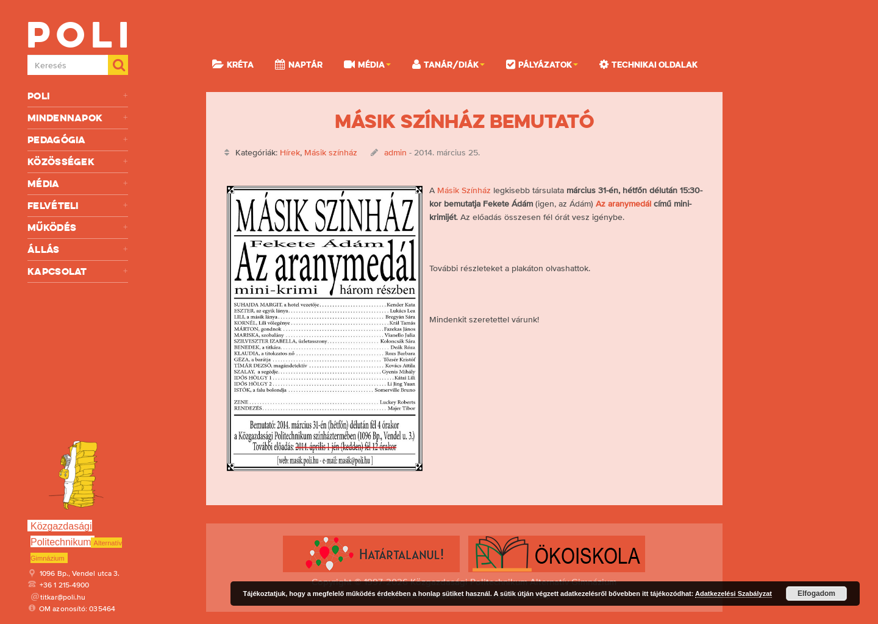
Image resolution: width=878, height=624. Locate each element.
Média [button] (367, 64)
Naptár (299, 64)
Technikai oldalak (648, 64)
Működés (77, 227)
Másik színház (330, 152)
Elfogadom (816, 593)
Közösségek (77, 161)
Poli (77, 96)
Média (77, 183)
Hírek (290, 152)
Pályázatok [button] (542, 64)
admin (395, 152)
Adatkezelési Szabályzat (733, 593)
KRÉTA (233, 64)
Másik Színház (464, 190)
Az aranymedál (623, 203)
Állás (77, 249)
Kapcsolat (77, 271)
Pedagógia (77, 139)
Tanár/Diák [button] (448, 64)
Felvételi (77, 205)
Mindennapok (77, 118)
